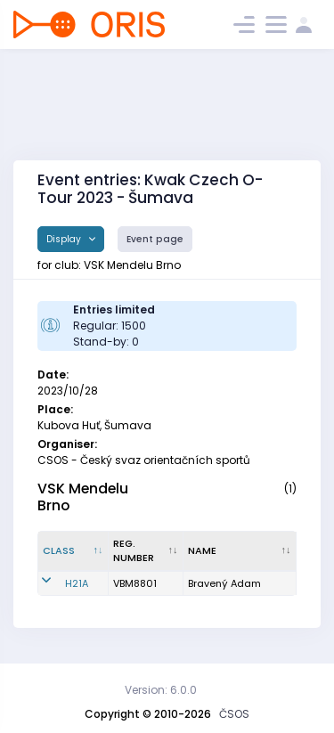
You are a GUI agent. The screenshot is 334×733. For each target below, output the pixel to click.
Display (65, 239)
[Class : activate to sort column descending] (73, 551)
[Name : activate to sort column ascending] (240, 551)
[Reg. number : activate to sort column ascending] (146, 551)
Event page (154, 239)
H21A (76, 583)
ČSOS (234, 713)
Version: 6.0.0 (161, 689)
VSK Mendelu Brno (82, 497)
